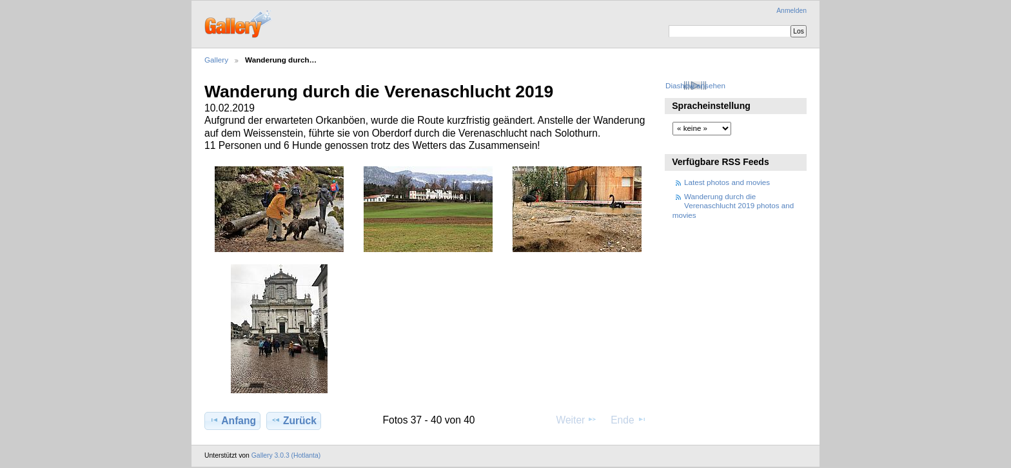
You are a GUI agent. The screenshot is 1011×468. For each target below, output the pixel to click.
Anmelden (791, 10)
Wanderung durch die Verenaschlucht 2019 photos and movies (733, 205)
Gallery (216, 59)
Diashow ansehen (695, 85)
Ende (629, 419)
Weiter (577, 419)
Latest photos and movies (727, 182)
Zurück (294, 420)
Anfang (232, 420)
